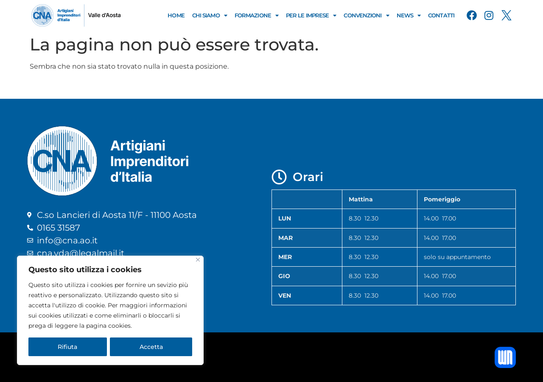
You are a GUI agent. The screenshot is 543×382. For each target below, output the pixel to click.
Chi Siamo (209, 15)
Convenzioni (366, 15)
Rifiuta (67, 347)
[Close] (198, 260)
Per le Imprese (311, 15)
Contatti (441, 15)
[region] (110, 310)
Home (176, 15)
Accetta (151, 347)
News (409, 15)
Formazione (256, 15)
